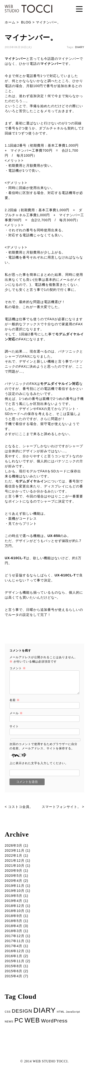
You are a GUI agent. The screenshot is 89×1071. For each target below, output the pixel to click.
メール (16, 713)
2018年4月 (13, 926)
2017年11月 (14, 941)
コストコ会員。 (20, 807)
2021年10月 (14, 865)
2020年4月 (13, 881)
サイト (14, 726)
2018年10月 (14, 911)
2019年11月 (14, 886)
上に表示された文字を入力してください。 (38, 763)
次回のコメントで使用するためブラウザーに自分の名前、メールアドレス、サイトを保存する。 (43, 746)
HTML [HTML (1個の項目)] (61, 1011)
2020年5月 (13, 876)
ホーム (10, 22)
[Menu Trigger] (79, 8)
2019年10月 (14, 891)
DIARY (79, 47)
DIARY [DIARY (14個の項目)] (44, 1010)
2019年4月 (13, 901)
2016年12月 (14, 951)
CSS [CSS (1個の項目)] (8, 1011)
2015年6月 (13, 971)
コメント (17, 668)
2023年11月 (14, 850)
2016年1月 (13, 956)
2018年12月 (14, 906)
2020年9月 (13, 870)
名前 (14, 700)
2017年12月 (14, 936)
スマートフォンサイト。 (61, 807)
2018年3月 (13, 931)
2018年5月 (13, 921)
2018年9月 (13, 916)
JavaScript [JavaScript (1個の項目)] (73, 1011)
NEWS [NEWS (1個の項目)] (9, 1021)
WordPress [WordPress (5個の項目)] (54, 1020)
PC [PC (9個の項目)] (18, 1020)
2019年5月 (13, 896)
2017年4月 (13, 946)
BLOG (26, 22)
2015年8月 (13, 966)
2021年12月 (14, 860)
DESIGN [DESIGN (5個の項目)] (22, 1011)
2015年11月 (14, 961)
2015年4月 (13, 976)
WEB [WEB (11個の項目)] (32, 1020)
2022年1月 (13, 855)
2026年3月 (13, 845)
